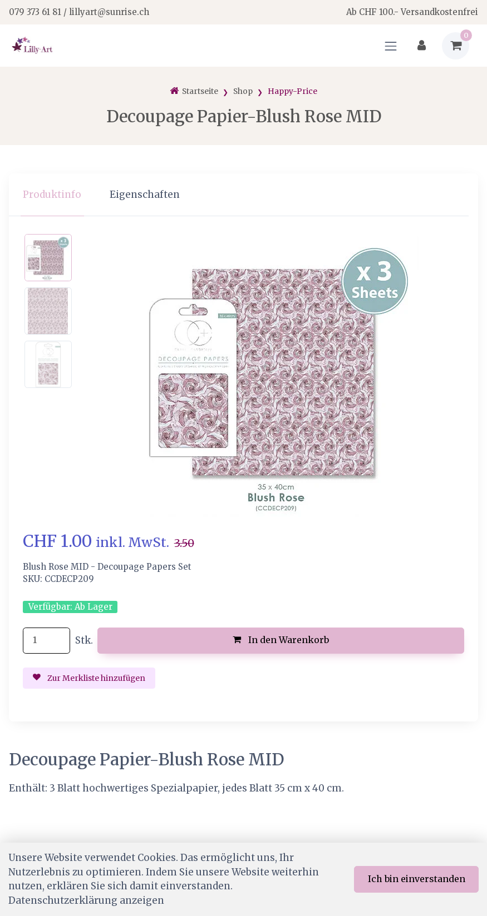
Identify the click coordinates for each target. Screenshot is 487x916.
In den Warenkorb (281, 639)
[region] (243, 194)
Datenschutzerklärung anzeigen (86, 900)
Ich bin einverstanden (416, 878)
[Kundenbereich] (421, 45)
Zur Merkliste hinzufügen (89, 678)
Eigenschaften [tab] (145, 194)
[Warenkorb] (455, 45)
